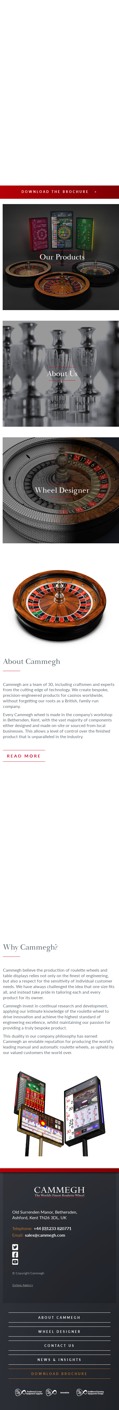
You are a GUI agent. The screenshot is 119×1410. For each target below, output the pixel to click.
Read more (24, 756)
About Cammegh (59, 1317)
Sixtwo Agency (22, 1285)
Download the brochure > (59, 192)
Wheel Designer (59, 1331)
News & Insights (59, 1360)
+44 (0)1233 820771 (52, 1228)
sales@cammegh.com (45, 1235)
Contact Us (59, 1345)
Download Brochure (59, 1374)
